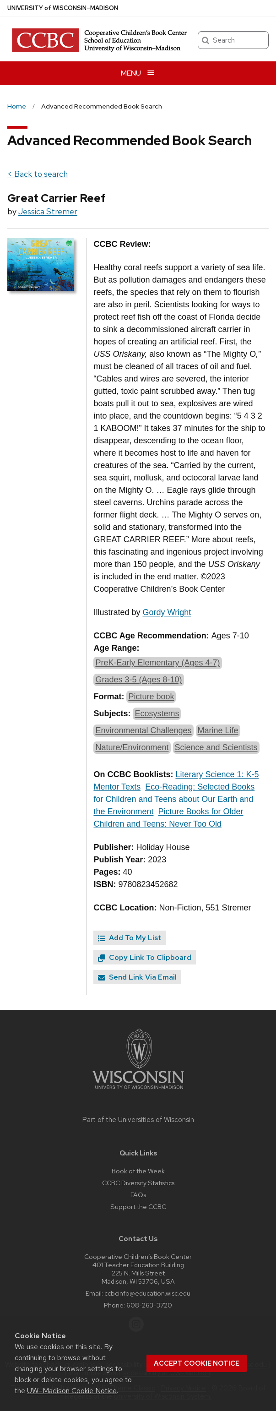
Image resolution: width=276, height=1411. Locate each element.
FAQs (138, 1194)
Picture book (151, 696)
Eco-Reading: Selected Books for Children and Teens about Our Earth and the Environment (173, 799)
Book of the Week (138, 1170)
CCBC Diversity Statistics (138, 1182)
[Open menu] (138, 73)
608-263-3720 (149, 1305)
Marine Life (218, 730)
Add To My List (130, 937)
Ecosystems (157, 713)
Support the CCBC (138, 1206)
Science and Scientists (216, 747)
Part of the (138, 1119)
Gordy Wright (166, 612)
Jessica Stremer (47, 211)
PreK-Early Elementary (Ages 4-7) (157, 662)
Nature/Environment (131, 747)
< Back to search (37, 174)
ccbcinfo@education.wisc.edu (147, 1293)
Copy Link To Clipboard (144, 957)
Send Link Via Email (137, 977)
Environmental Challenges (143, 730)
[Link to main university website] (138, 1090)
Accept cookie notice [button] (196, 1363)
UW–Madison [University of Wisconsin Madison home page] (62, 8)
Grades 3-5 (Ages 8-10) (138, 679)
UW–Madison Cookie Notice (72, 1390)
